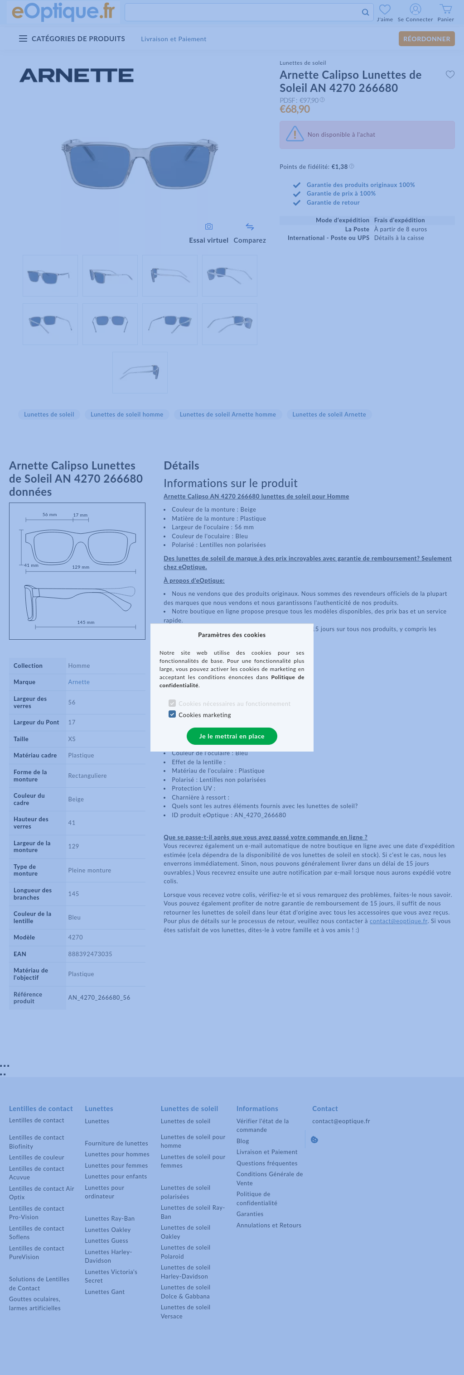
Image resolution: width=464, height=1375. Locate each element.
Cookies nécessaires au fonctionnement (234, 703)
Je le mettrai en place (232, 736)
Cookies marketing (205, 715)
